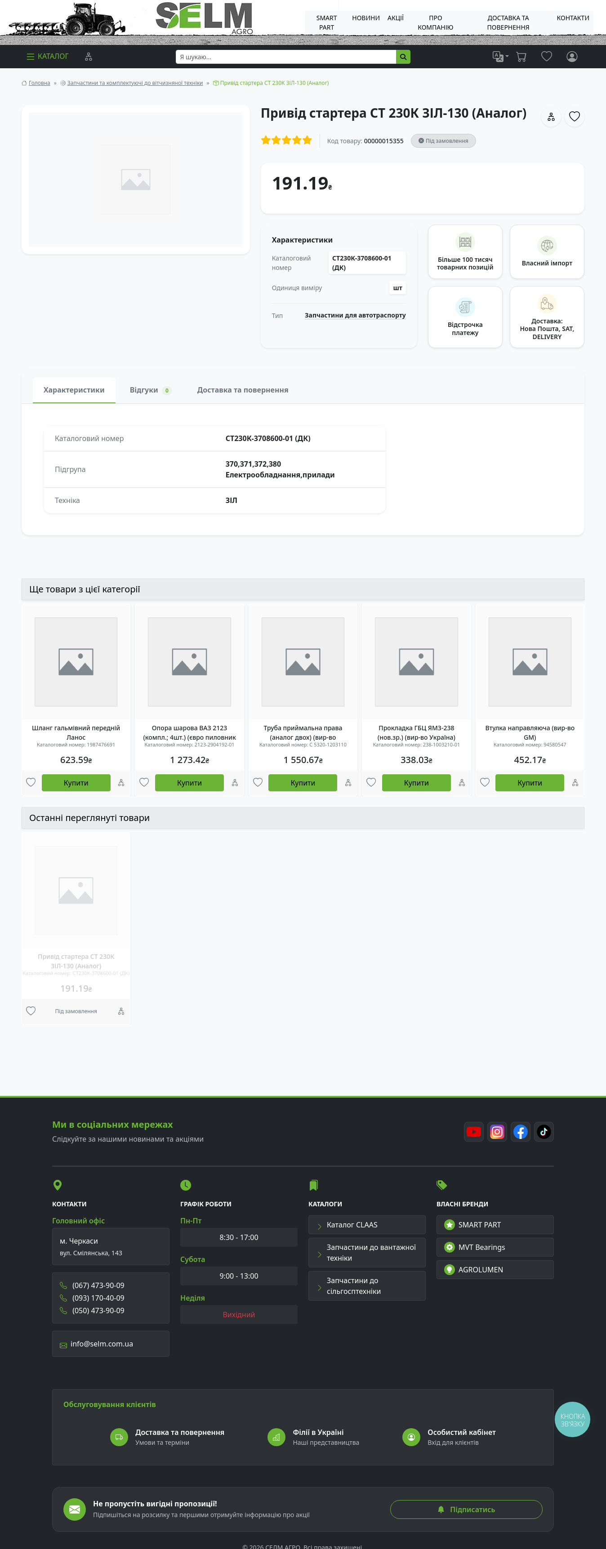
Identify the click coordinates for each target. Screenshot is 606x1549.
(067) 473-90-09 (92, 1285)
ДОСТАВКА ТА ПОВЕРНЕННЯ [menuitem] (508, 22)
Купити (76, 783)
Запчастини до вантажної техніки (366, 1252)
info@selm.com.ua (96, 1344)
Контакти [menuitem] (573, 17)
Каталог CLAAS (347, 1225)
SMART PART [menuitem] (326, 22)
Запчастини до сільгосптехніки (348, 1285)
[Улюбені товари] (31, 783)
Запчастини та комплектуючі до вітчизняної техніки (135, 83)
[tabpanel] (303, 469)
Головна (39, 83)
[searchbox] (286, 57)
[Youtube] (474, 1132)
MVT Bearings (474, 1247)
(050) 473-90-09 (92, 1310)
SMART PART (472, 1224)
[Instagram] (497, 1132)
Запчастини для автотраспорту (355, 315)
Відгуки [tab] (151, 390)
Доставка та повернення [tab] (243, 390)
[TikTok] (544, 1132)
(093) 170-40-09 (92, 1298)
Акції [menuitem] (396, 17)
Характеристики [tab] (74, 390)
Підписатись (466, 1509)
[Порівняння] (89, 56)
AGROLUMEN (474, 1269)
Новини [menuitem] (366, 17)
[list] (500, 56)
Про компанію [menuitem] (435, 22)
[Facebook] (520, 1132)
